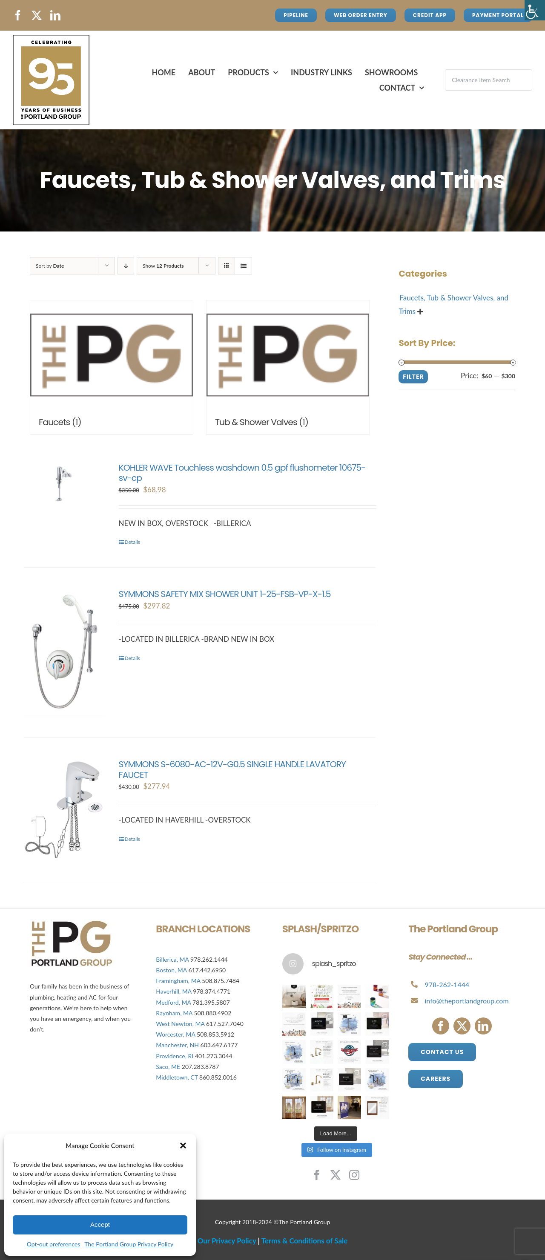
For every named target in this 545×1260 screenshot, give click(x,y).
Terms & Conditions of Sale (304, 1240)
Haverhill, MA (174, 991)
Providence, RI (174, 1056)
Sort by (50, 266)
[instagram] (354, 1175)
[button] (183, 1145)
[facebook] (18, 15)
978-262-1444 (447, 984)
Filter (413, 376)
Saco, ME (168, 1066)
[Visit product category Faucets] (111, 367)
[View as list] (243, 265)
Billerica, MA (172, 959)
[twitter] (37, 15)
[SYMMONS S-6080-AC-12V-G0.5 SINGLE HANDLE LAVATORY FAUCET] (63, 809)
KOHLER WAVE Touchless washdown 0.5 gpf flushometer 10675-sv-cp (242, 473)
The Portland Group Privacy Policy (128, 1244)
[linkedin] (55, 15)
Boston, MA (172, 970)
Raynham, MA (174, 1013)
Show (163, 266)
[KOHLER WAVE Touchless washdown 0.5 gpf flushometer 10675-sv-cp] (63, 484)
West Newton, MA (180, 1023)
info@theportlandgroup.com (467, 1001)
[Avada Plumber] (51, 38)
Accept (100, 1224)
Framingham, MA (178, 980)
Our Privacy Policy (227, 1240)
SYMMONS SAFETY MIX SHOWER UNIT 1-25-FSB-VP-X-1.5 (225, 594)
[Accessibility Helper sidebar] (535, 10)
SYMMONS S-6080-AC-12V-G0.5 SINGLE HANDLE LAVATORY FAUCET (232, 769)
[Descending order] (126, 265)
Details (133, 542)
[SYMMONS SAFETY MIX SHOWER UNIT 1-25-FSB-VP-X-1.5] (63, 652)
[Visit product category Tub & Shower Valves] (288, 367)
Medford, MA (173, 1002)
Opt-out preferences (53, 1244)
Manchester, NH (177, 1045)
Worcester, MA (175, 1034)
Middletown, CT (177, 1077)
